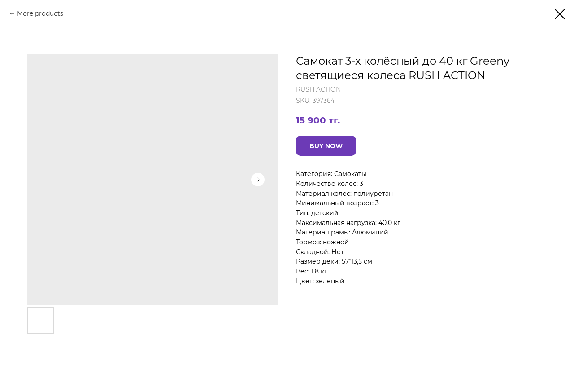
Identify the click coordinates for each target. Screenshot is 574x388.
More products (40, 13)
